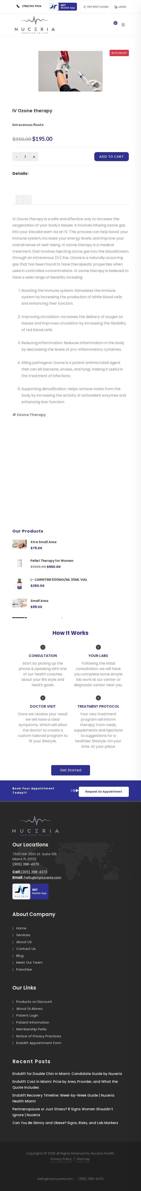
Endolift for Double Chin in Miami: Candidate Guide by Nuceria (67, 1073)
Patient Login (95, 6)
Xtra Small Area (43, 542)
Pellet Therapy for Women (51, 560)
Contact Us (26, 948)
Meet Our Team (29, 962)
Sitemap (83, 1159)
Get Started (70, 770)
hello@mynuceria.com (36, 877)
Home (21, 928)
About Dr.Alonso (29, 1008)
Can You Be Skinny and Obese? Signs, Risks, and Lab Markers (65, 1122)
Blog (19, 955)
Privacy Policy (61, 1159)
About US (24, 942)
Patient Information (32, 1022)
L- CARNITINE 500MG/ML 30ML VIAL (58, 579)
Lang (120, 6)
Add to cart (111, 156)
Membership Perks (31, 1029)
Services (23, 935)
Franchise (24, 969)
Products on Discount (34, 1001)
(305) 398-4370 (25, 864)
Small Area (39, 601)
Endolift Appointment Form (38, 1042)
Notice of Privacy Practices (38, 1036)
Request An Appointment (103, 791)
